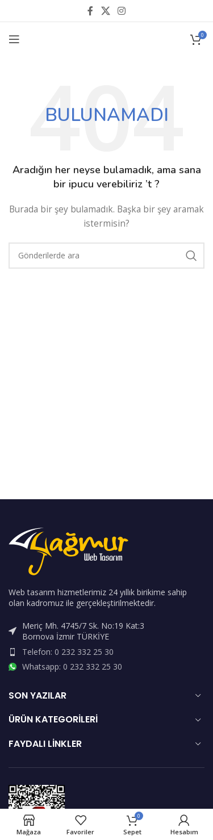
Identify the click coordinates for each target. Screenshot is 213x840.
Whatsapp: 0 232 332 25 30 (72, 666)
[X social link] (105, 10)
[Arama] (106, 256)
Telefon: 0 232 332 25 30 (68, 651)
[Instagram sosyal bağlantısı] (122, 10)
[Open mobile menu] (14, 39)
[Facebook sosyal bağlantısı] (90, 10)
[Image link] (68, 550)
